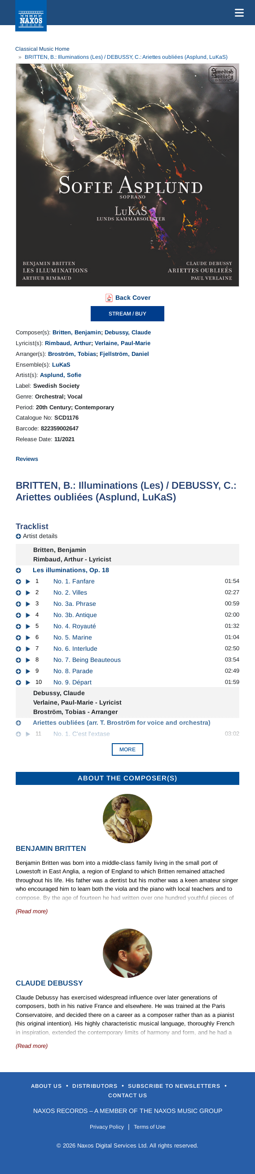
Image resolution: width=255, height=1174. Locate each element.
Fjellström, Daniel (124, 353)
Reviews (27, 459)
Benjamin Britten (51, 848)
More (127, 749)
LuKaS (61, 364)
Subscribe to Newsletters (175, 1086)
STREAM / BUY (127, 314)
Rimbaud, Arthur (68, 343)
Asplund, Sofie (60, 375)
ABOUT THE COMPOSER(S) (127, 778)
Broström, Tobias (72, 353)
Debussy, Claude (128, 332)
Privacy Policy (107, 1127)
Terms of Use (150, 1127)
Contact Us (127, 1095)
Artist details (40, 535)
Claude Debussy (49, 983)
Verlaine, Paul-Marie (122, 343)
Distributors (95, 1086)
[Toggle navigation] (237, 12)
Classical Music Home (42, 49)
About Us (47, 1086)
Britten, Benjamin (77, 332)
